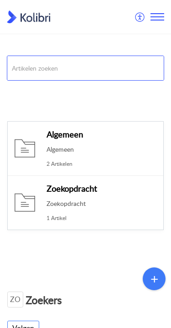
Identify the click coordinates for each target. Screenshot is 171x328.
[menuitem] (140, 16)
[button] (140, 16)
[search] (85, 68)
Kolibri (15, 91)
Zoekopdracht (72, 189)
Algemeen (65, 134)
